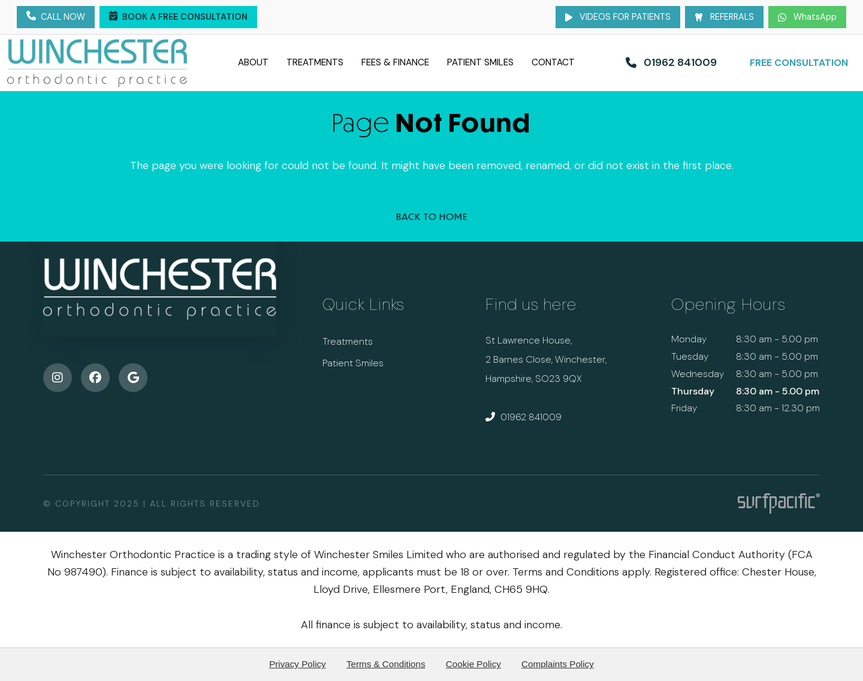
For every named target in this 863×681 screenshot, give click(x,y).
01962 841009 (523, 417)
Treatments (301, 62)
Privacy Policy (297, 664)
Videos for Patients (618, 16)
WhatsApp (807, 16)
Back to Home (431, 217)
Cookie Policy (473, 664)
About (231, 62)
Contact (574, 62)
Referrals (724, 16)
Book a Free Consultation (178, 17)
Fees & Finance (393, 62)
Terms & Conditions (386, 664)
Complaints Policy (557, 664)
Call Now (55, 17)
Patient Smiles (491, 62)
